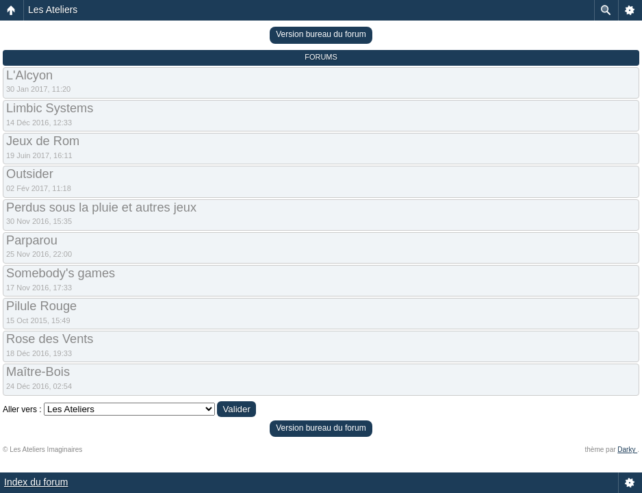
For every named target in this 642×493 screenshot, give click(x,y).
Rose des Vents (49, 339)
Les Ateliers (52, 9)
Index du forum (36, 482)
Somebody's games (60, 273)
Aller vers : (22, 409)
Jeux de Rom (42, 141)
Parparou (31, 240)
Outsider (29, 174)
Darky (627, 449)
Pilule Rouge (41, 306)
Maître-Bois (38, 372)
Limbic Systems (49, 108)
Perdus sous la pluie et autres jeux (101, 207)
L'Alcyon (29, 75)
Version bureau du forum (320, 34)
